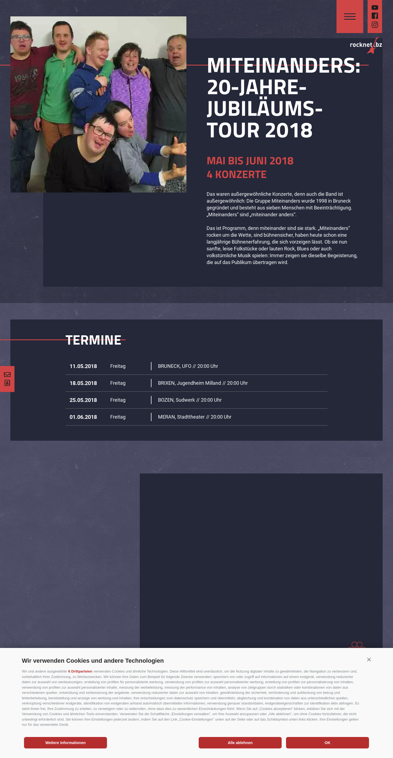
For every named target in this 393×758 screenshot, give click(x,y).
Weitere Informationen (65, 743)
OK (328, 743)
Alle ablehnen (240, 743)
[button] (369, 659)
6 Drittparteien (80, 671)
